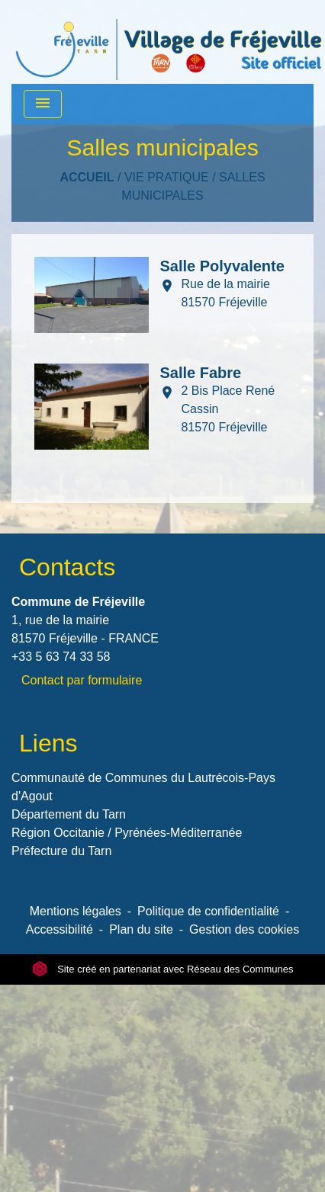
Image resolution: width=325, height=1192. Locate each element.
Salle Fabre (200, 372)
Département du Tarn (68, 814)
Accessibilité (59, 929)
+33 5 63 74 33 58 (60, 656)
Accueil (87, 177)
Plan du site (141, 929)
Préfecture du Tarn (61, 850)
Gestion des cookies (244, 929)
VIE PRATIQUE (166, 177)
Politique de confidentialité (208, 911)
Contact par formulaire (81, 680)
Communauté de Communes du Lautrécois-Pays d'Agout (143, 787)
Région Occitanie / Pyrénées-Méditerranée (126, 832)
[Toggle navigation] (43, 104)
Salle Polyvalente (221, 266)
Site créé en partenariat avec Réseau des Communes (163, 969)
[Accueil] (168, 42)
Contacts (67, 567)
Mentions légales (75, 911)
